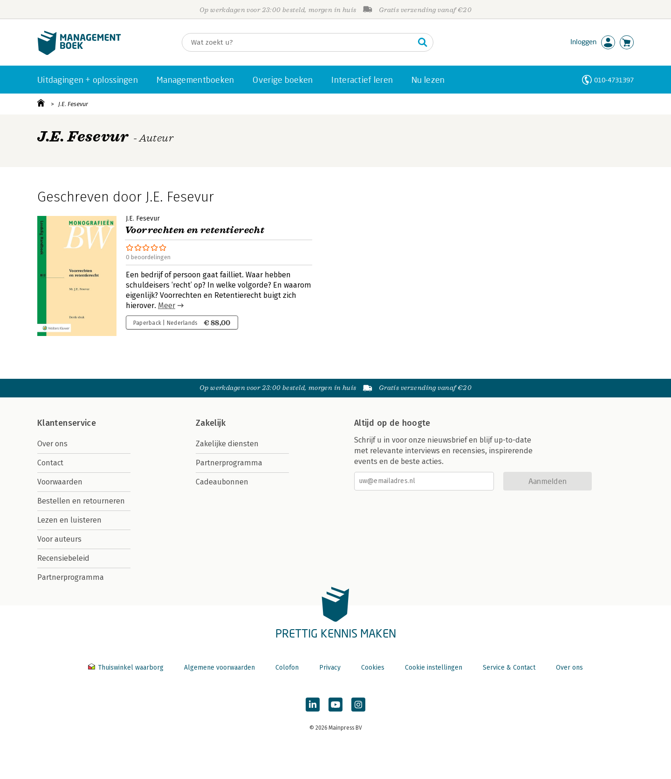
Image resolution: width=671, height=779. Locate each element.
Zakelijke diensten (227, 443)
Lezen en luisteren (69, 520)
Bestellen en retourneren (81, 501)
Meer (166, 305)
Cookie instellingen (433, 668)
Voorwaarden (59, 481)
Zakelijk (211, 423)
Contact (50, 462)
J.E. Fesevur (73, 104)
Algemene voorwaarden (219, 668)
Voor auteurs (59, 539)
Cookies (372, 668)
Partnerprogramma (70, 577)
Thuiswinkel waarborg (126, 668)
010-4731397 (614, 80)
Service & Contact (509, 668)
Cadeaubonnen (222, 481)
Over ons (52, 443)
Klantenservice (66, 423)
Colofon (287, 668)
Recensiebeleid (63, 558)
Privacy (330, 668)
